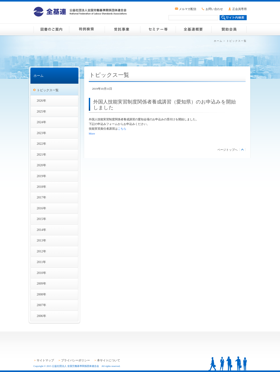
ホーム (218, 41)
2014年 (41, 230)
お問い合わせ (214, 9)
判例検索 (87, 29)
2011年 (41, 262)
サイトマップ (45, 360)
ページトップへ (227, 149)
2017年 (41, 197)
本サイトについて (108, 360)
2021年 (41, 154)
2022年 (41, 143)
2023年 (41, 133)
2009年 (41, 283)
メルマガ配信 (187, 9)
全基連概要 (193, 29)
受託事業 (122, 29)
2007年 (41, 305)
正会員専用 (239, 9)
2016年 (41, 208)
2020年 (41, 165)
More (92, 133)
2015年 (41, 219)
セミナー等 (158, 29)
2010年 (41, 273)
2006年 (41, 316)
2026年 (41, 100)
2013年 (41, 240)
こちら (122, 128)
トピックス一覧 (48, 90)
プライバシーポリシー (75, 360)
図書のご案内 (51, 29)
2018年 (41, 186)
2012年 (41, 251)
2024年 (41, 122)
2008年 (41, 294)
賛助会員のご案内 (229, 29)
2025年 (41, 111)
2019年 (41, 176)
